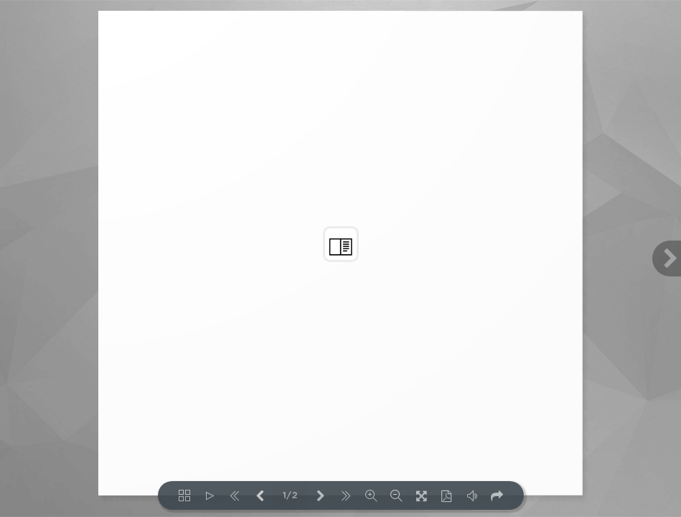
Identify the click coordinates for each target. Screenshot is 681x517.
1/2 (290, 495)
